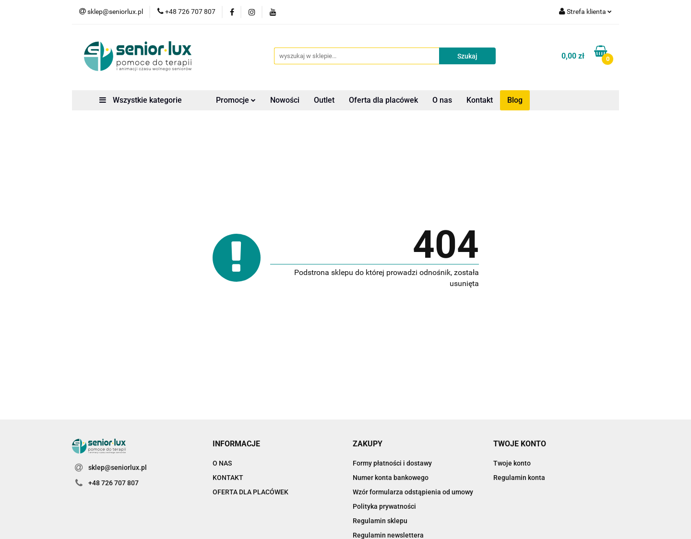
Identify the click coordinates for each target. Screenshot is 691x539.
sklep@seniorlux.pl (117, 467)
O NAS (222, 463)
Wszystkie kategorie (140, 100)
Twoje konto (512, 463)
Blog (515, 100)
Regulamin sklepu (380, 521)
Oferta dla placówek (383, 100)
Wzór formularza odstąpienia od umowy (413, 492)
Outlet (324, 100)
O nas (442, 100)
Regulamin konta (519, 477)
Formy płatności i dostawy (392, 463)
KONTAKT (228, 477)
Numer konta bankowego (391, 477)
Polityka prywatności (384, 506)
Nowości (284, 100)
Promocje (236, 100)
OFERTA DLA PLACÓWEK (250, 492)
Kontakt (479, 100)
